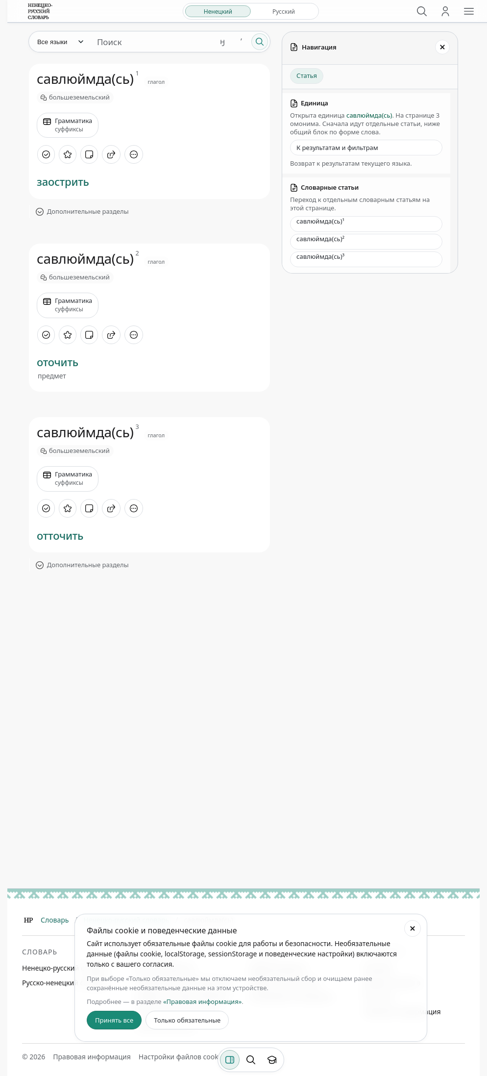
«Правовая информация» (202, 1001)
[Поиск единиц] (151, 41)
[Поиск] (422, 11)
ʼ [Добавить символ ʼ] (241, 41)
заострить (63, 181)
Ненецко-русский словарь (65, 968)
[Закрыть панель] (442, 47)
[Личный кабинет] (445, 11)
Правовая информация (91, 1056)
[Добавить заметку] (89, 154)
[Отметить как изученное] (46, 154)
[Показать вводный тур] (272, 1060)
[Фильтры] (230, 1060)
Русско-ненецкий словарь (64, 982)
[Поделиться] (111, 154)
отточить (60, 535)
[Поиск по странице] (251, 1060)
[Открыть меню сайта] (469, 11)
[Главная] (28, 920)
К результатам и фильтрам (337, 147)
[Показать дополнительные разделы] (149, 212)
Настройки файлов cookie (181, 1056)
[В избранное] (67, 154)
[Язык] (60, 41)
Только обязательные (187, 1020)
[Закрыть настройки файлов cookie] (412, 928)
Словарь (55, 920)
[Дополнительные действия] (133, 154)
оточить (57, 361)
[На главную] (40, 11)
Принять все (114, 1020)
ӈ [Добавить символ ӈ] (222, 41)
